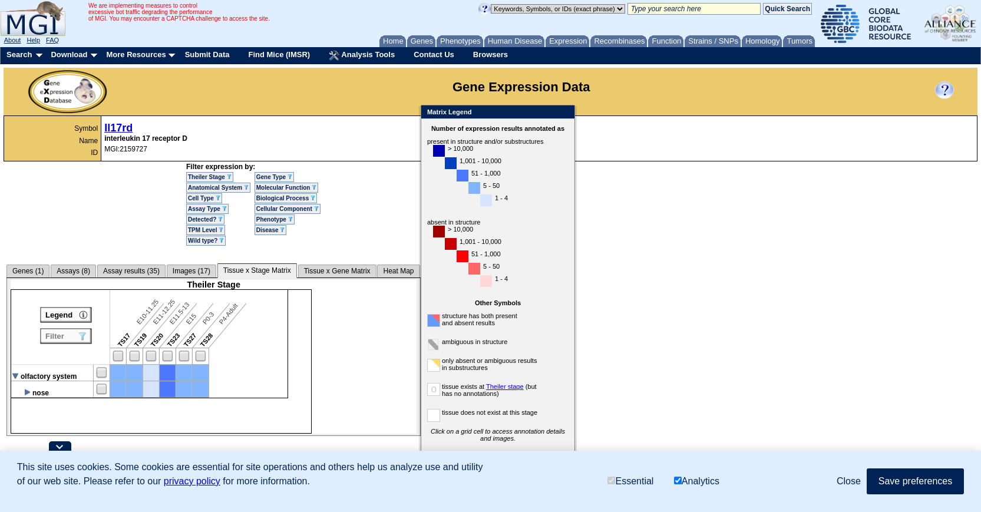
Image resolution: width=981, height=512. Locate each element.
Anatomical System (218, 187)
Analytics (696, 481)
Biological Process (285, 198)
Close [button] (849, 481)
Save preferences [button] (915, 481)
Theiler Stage (210, 177)
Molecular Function (286, 187)
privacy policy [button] (192, 481)
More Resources (136, 54)
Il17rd (118, 128)
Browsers (490, 54)
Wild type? (206, 240)
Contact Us (434, 54)
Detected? (205, 219)
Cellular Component (287, 209)
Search (19, 54)
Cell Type (204, 198)
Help (33, 40)
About (12, 40)
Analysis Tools (362, 55)
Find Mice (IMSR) (279, 54)
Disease (270, 230)
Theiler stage (505, 386)
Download (69, 54)
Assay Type (207, 209)
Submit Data (207, 54)
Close (563, 112)
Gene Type (274, 177)
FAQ (52, 40)
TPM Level (205, 230)
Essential (630, 481)
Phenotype (274, 219)
